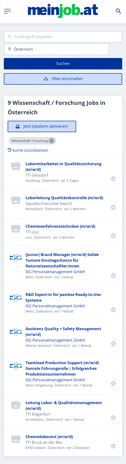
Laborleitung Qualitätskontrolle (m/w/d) (64, 197)
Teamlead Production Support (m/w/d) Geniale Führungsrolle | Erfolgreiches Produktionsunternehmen (62, 368)
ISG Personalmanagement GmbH (55, 271)
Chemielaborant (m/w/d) (49, 436)
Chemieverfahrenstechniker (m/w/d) (60, 226)
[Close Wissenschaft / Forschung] (51, 141)
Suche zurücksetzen (28, 150)
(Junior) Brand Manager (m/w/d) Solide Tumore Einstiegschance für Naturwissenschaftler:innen (62, 260)
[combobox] (63, 37)
